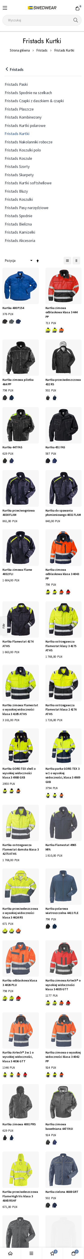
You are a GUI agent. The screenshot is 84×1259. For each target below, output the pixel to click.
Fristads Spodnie (18, 215)
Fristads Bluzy (16, 191)
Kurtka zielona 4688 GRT (61, 1192)
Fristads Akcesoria (20, 240)
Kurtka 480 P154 (13, 308)
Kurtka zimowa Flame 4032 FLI (17, 572)
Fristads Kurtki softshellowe (28, 182)
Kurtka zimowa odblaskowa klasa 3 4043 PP (62, 574)
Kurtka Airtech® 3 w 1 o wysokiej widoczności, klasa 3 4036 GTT (17, 1056)
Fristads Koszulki (19, 199)
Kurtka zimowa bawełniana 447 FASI (59, 1126)
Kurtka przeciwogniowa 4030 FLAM (18, 512)
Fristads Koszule (18, 158)
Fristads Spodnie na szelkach (28, 92)
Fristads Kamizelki (20, 232)
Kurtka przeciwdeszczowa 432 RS (63, 382)
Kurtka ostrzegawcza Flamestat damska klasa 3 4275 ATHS (20, 849)
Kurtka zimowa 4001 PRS (19, 1124)
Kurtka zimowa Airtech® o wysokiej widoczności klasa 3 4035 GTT (63, 984)
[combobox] (42, 20)
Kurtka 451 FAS (55, 447)
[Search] (76, 20)
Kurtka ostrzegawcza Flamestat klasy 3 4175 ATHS (60, 645)
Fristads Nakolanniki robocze (28, 141)
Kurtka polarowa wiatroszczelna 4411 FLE (61, 911)
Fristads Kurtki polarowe (25, 125)
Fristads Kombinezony (23, 117)
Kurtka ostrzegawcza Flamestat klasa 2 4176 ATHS (61, 709)
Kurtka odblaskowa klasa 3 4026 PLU (19, 982)
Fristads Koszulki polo (23, 150)
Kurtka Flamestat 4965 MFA (60, 847)
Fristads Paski (16, 84)
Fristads (41, 50)
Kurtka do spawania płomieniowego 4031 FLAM (63, 512)
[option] (4, 321)
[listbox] (12, 322)
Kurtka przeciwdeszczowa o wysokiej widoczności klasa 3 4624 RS (20, 913)
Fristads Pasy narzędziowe (26, 207)
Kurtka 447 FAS (12, 447)
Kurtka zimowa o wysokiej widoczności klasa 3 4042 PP (63, 1056)
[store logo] (42, 7)
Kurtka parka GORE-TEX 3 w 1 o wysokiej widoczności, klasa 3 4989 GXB (62, 775)
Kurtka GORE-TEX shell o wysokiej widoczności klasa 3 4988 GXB (18, 773)
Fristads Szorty (17, 166)
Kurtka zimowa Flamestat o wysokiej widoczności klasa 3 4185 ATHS (20, 709)
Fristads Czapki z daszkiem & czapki (34, 100)
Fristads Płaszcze (19, 109)
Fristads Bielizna (18, 224)
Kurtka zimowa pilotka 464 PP (18, 382)
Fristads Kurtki (17, 133)
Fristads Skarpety (19, 174)
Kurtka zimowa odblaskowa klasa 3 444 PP (61, 312)
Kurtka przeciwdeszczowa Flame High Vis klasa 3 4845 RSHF (20, 1196)
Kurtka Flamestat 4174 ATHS (17, 643)
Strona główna (20, 50)
